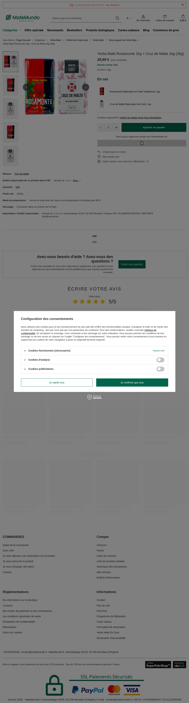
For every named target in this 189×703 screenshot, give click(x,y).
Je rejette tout (56, 382)
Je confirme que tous (132, 382)
